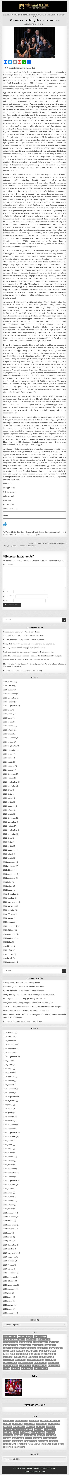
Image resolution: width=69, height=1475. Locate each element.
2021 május (7, 886)
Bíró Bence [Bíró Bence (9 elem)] (31, 1339)
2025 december (9, 694)
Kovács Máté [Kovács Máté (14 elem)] (9, 1351)
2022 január (8, 858)
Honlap (6, 600)
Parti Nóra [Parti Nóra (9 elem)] (8, 1357)
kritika (22, 534)
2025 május (7, 718)
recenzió (29, 534)
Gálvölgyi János (34, 15)
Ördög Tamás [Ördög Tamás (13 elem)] (26, 1368)
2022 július (7, 838)
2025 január (8, 734)
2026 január (8, 690)
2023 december (9, 774)
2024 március (8, 766)
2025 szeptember (10, 706)
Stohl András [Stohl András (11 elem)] (25, 1366)
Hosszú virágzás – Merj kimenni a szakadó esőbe (23, 640)
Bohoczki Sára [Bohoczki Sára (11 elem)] (40, 1336)
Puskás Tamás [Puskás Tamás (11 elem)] (20, 1357)
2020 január (8, 918)
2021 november (9, 866)
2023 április (8, 802)
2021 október (8, 870)
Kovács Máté (52, 15)
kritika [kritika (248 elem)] (20, 1351)
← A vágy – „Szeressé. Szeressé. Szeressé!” (19, 546)
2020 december (9, 894)
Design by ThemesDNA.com (34, 1471)
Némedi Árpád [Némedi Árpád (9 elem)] (34, 1354)
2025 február (8, 730)
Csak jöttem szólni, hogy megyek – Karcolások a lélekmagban (28, 652)
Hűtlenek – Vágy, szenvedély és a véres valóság (22, 670)
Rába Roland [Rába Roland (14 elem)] (20, 1360)
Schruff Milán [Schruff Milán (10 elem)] (40, 1363)
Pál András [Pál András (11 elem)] (33, 1357)
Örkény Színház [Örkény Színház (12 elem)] (41, 1368)
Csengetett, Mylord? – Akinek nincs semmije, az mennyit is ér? (29, 644)
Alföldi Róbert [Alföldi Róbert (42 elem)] (10, 1336)
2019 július (7, 942)
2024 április (8, 762)
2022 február (8, 854)
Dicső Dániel (24, 15)
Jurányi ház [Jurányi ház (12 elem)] (50, 1345)
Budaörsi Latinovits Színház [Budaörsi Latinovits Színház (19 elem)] (14, 1339)
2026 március (8, 682)
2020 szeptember (10, 902)
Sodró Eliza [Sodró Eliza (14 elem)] (53, 1363)
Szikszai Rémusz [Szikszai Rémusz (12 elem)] (39, 1366)
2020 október (8, 898)
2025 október (8, 702)
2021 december (9, 862)
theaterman (30, 24)
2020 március (9, 910)
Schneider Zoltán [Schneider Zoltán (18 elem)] (25, 1363)
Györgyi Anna (43, 15)
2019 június (7, 946)
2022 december (9, 818)
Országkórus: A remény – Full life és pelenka (21, 632)
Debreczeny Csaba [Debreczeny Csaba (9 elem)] (40, 1342)
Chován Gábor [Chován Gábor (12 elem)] (25, 1342)
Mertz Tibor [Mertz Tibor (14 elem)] (9, 1354)
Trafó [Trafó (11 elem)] (7, 1368)
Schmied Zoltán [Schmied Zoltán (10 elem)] (10, 1363)
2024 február (8, 770)
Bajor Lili (8, 15)
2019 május (7, 950)
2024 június (7, 754)
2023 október (8, 778)
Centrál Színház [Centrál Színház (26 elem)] (10, 1342)
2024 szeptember (10, 746)
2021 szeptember (10, 874)
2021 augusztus (9, 878)
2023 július (7, 790)
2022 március (8, 850)
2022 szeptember (10, 830)
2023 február (8, 810)
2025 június (8, 714)
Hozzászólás (9, 564)
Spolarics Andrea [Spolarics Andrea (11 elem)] (10, 1366)
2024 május (7, 758)
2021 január (7, 890)
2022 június (8, 842)
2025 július (7, 710)
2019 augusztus (9, 938)
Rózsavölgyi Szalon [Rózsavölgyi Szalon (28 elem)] (36, 1360)
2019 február (8, 954)
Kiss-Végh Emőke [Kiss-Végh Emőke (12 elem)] (56, 1348)
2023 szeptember (10, 782)
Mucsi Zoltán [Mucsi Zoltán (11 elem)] (22, 1354)
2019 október (8, 930)
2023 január (8, 814)
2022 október (8, 826)
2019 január (8, 958)
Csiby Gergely (16, 15)
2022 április (8, 846)
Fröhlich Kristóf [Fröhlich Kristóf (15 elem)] (10, 1345)
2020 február (8, 914)
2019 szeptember (10, 934)
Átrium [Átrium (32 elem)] (15, 1368)
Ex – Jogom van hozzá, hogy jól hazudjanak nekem (24, 648)
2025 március (8, 726)
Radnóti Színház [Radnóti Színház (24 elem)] (46, 1357)
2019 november (9, 926)
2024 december (9, 738)
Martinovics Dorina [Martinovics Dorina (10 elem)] (47, 1351)
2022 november (9, 822)
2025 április (8, 722)
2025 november (9, 698)
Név (5, 592)
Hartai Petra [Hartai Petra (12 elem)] (24, 1345)
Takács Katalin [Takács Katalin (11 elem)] (54, 1366)
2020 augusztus (9, 906)
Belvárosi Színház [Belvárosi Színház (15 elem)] (25, 1336)
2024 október (8, 742)
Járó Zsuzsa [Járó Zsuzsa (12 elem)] (42, 1348)
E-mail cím (8, 596)
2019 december (9, 922)
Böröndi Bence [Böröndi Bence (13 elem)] (44, 1339)
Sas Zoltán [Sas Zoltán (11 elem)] (50, 1360)
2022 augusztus (9, 834)
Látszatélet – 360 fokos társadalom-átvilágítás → (47, 543)
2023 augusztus (9, 786)
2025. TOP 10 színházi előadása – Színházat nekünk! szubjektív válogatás (32, 656)
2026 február (8, 686)
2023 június (8, 794)
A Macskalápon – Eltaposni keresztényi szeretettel (23, 636)
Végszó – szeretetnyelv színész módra (34, 20)
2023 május (7, 798)
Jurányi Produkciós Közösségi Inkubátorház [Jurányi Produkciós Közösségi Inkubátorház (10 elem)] (19, 1348)
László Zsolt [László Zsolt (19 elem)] (32, 1351)
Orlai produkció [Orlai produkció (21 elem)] (48, 1354)
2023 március (8, 806)
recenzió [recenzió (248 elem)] (8, 1360)
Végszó (37, 534)
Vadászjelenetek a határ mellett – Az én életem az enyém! (26, 660)
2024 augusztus (9, 750)
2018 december (9, 962)
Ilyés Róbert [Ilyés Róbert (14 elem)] (37, 1345)
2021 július (7, 882)
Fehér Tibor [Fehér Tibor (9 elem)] (54, 1342)
